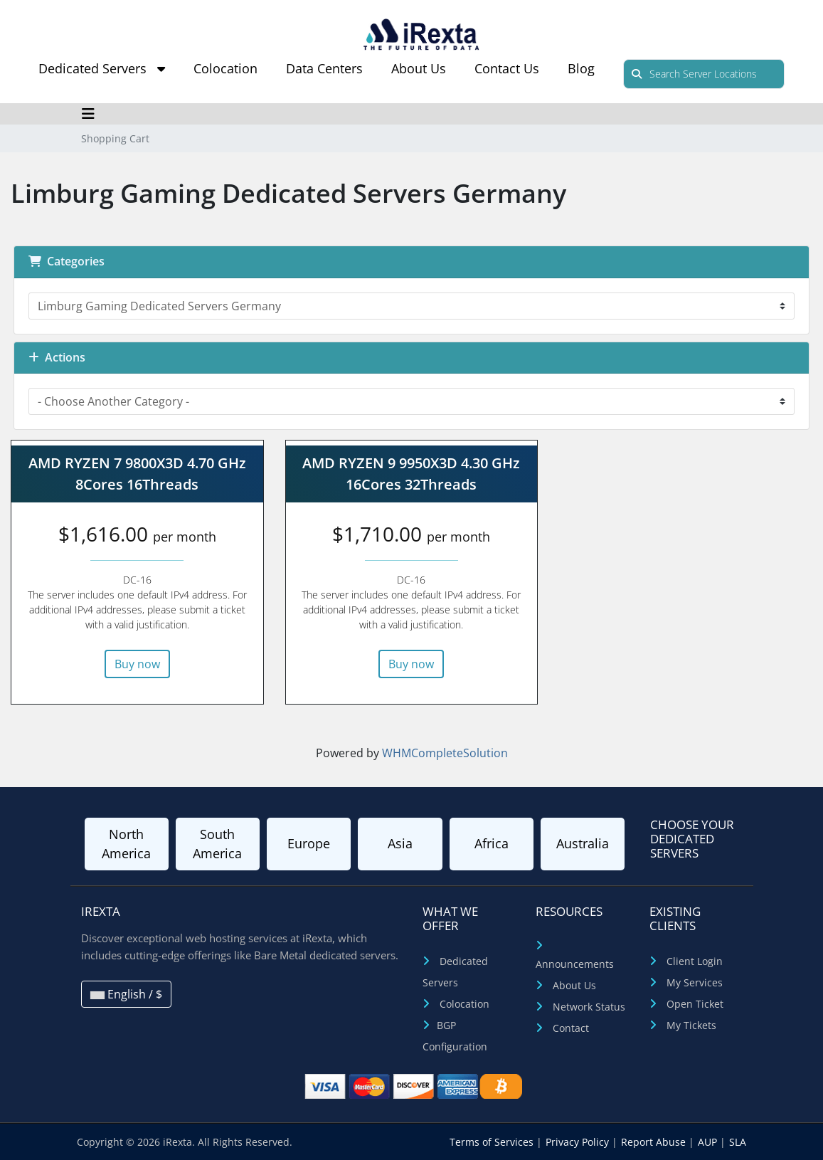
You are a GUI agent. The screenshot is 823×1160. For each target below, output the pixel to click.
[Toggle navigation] (88, 114)
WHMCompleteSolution (445, 753)
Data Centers (324, 68)
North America (126, 844)
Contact (571, 1028)
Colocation (225, 68)
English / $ (126, 994)
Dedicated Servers (101, 68)
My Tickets (691, 1025)
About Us (418, 68)
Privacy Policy (579, 1142)
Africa (491, 843)
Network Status (589, 1006)
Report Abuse (655, 1142)
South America (217, 844)
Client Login (695, 961)
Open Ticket (695, 1004)
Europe (308, 843)
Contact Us (506, 68)
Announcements (575, 964)
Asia (400, 843)
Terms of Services (493, 1142)
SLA (737, 1142)
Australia (582, 843)
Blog (581, 68)
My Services (695, 982)
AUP (709, 1142)
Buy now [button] (137, 664)
